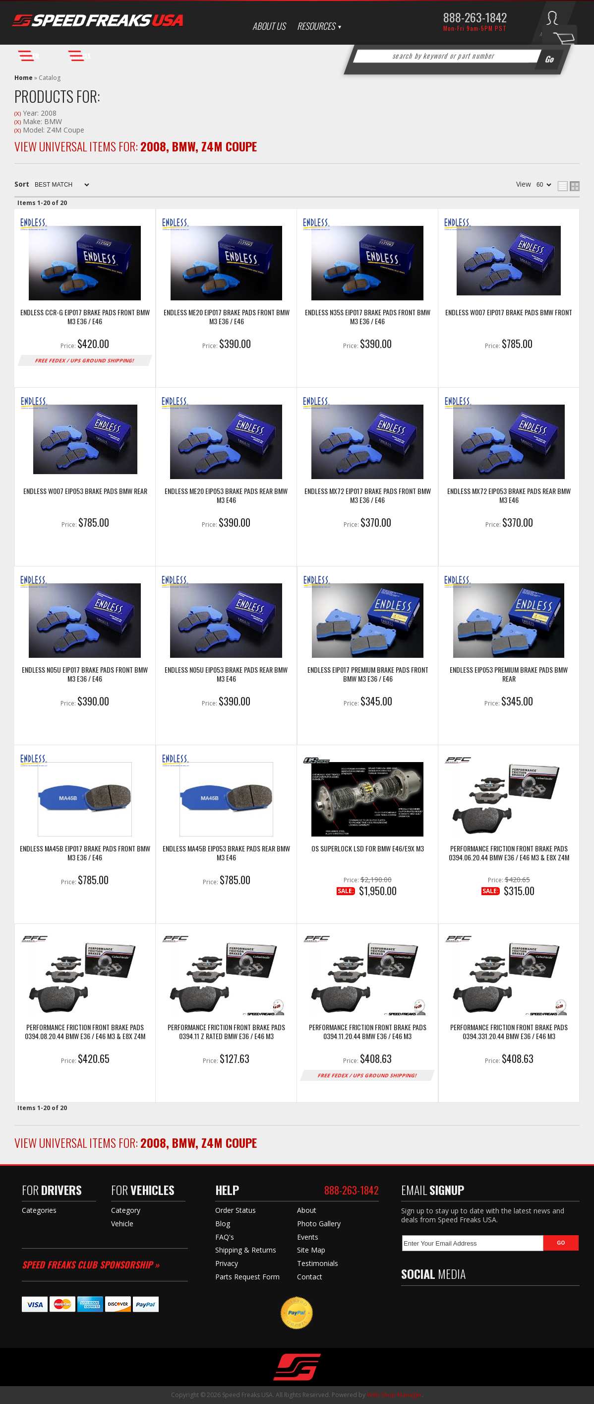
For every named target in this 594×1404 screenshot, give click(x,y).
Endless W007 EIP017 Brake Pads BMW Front (508, 312)
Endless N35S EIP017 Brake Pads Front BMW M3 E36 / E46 (367, 317)
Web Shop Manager (394, 1395)
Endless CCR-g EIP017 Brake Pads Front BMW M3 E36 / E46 (85, 317)
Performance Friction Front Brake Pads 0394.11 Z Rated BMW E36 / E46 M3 (226, 1032)
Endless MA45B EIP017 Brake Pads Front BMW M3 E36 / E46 (85, 853)
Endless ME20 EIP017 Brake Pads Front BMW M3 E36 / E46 (227, 317)
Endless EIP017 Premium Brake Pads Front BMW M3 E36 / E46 (367, 674)
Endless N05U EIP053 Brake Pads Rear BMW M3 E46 (226, 674)
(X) (17, 113)
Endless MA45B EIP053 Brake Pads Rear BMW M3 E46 (226, 853)
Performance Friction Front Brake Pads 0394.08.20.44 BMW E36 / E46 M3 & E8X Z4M (85, 1032)
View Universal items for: (135, 146)
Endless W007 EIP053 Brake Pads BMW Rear (85, 491)
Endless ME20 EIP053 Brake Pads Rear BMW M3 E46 (226, 496)
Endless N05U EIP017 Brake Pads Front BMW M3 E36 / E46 (85, 674)
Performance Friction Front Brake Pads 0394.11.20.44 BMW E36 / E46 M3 (367, 1032)
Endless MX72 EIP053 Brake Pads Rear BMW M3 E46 (509, 496)
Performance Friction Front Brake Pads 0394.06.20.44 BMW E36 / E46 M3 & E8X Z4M (509, 853)
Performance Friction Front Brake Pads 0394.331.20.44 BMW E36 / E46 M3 (509, 1032)
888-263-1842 (475, 17)
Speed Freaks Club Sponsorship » (90, 1264)
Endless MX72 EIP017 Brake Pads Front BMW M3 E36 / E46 (367, 496)
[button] (457, 56)
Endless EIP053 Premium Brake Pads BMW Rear (509, 674)
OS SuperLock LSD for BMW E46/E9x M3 (367, 848)
